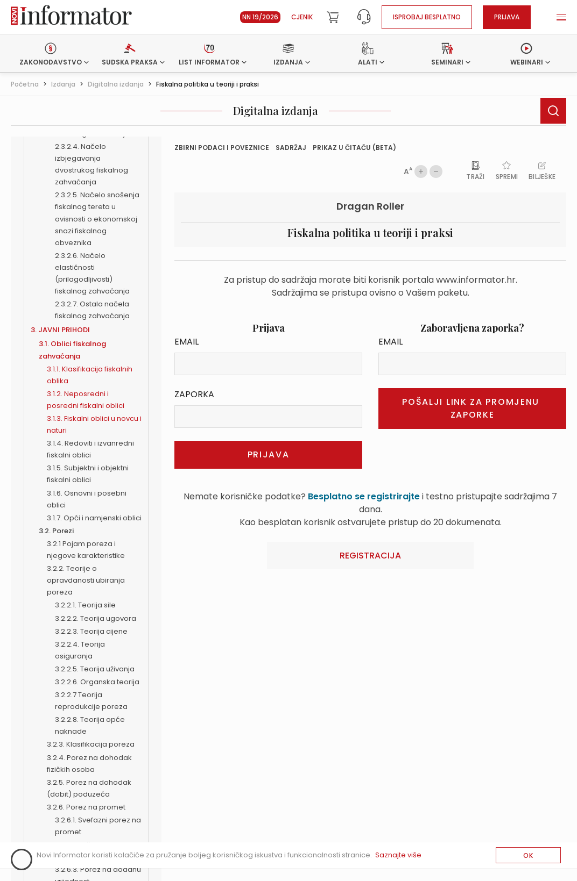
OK (528, 855)
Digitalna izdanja (116, 84)
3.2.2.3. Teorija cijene (91, 631)
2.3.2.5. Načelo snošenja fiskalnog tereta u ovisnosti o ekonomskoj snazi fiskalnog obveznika (97, 218)
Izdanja (63, 84)
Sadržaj (291, 147)
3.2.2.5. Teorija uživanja (95, 669)
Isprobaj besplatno (427, 17)
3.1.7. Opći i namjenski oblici (94, 518)
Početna (25, 84)
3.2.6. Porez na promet (86, 807)
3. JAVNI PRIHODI (60, 330)
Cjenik (302, 17)
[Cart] (332, 17)
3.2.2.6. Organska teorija (97, 682)
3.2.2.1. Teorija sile (85, 605)
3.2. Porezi (56, 531)
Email (186, 341)
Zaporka (194, 394)
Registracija (370, 555)
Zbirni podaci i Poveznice (221, 147)
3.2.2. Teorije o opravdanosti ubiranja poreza (86, 580)
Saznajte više (398, 855)
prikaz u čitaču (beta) (354, 147)
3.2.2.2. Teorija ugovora (95, 618)
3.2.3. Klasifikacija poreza (91, 744)
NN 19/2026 (260, 17)
